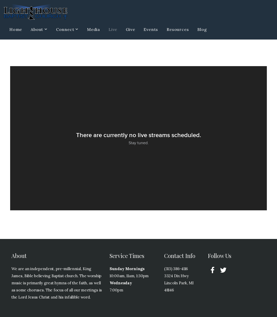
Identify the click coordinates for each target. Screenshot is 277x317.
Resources (178, 29)
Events (151, 29)
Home (15, 29)
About (39, 29)
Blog (202, 29)
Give (130, 29)
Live (113, 29)
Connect (67, 29)
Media (93, 29)
